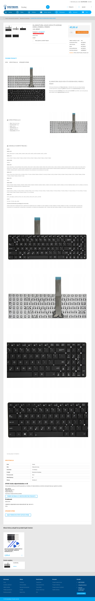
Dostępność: (35, 31)
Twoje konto (38, 582)
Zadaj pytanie (81, 593)
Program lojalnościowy (57, 582)
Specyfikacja (13, 62)
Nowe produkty (23, 584)
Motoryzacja (62, 12)
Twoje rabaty (38, 587)
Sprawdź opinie (24, 62)
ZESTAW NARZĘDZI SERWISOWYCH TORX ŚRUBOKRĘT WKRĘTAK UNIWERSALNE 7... (13, 550)
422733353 (81, 582)
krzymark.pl (9, 599)
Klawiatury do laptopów (25, 18)
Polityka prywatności (7, 589)
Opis (6, 62)
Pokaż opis (35, 35)
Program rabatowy (56, 584)
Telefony (34, 12)
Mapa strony (22, 592)
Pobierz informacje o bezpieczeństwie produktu (21, 496)
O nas (4, 582)
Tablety (21, 12)
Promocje (22, 582)
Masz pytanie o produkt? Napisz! (42, 40)
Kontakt (21, 589)
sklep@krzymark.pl (82, 585)
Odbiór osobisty (6, 587)
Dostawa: (71, 52)
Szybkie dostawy (55, 589)
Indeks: (34, 29)
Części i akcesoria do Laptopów (12, 18)
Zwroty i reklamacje (40, 589)
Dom (87, 12)
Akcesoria (75, 12)
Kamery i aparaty (47, 12)
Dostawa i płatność (7, 584)
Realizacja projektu (7, 592)
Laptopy (10, 12)
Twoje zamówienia (40, 584)
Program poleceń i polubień (58, 587)
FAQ (37, 592)
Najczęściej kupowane (24, 587)
